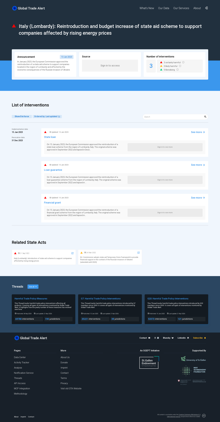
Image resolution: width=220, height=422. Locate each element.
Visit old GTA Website (71, 388)
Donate (64, 362)
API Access (20, 383)
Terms (64, 378)
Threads (18, 378)
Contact (64, 373)
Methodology (20, 393)
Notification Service (24, 373)
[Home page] (31, 8)
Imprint (64, 367)
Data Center (20, 357)
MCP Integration (22, 388)
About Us (65, 357)
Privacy (64, 383)
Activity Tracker (21, 362)
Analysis (18, 367)
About (16, 417)
